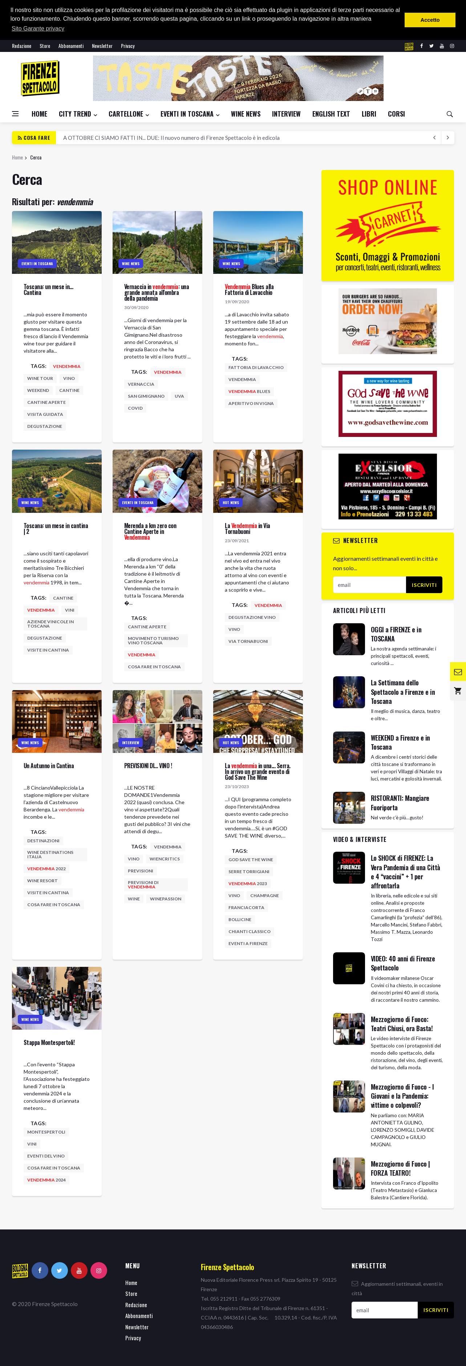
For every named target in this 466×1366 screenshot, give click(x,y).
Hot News (231, 502)
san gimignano (146, 396)
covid (135, 408)
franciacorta (246, 907)
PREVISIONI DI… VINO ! (148, 765)
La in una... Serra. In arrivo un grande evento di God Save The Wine (258, 771)
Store (45, 45)
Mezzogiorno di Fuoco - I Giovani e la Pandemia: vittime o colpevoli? (402, 1096)
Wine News (245, 113)
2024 (46, 1180)
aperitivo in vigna (251, 403)
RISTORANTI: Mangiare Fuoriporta (400, 802)
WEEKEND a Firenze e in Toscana (400, 742)
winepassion (165, 898)
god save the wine (250, 859)
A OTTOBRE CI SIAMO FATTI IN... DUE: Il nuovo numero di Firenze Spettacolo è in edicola (171, 137)
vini (69, 610)
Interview (286, 113)
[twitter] (431, 46)
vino (69, 378)
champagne (264, 895)
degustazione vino (252, 617)
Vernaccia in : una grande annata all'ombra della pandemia (156, 292)
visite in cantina (48, 650)
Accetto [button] (430, 20)
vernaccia (141, 384)
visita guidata (45, 414)
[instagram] (452, 46)
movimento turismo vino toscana (153, 640)
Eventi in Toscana (187, 113)
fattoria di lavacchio (256, 367)
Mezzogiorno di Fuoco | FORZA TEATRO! (400, 1168)
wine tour (40, 378)
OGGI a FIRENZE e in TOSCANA (396, 634)
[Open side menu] (15, 113)
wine (134, 898)
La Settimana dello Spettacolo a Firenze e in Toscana (403, 691)
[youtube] (441, 46)
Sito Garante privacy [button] (38, 28)
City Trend (75, 113)
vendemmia (242, 379)
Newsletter (102, 45)
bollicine (239, 919)
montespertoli (46, 1132)
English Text (331, 113)
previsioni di (143, 884)
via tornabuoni (248, 641)
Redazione (21, 45)
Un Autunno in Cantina (49, 765)
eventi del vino (46, 1156)
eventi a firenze (248, 943)
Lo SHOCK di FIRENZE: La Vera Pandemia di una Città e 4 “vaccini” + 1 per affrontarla (405, 871)
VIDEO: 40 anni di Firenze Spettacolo (403, 963)
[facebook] (421, 46)
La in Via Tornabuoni (247, 528)
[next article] (434, 137)
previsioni (140, 870)
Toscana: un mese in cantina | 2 (56, 528)
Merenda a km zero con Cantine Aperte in (150, 531)
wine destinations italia (50, 854)
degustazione (44, 426)
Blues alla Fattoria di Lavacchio (249, 289)
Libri (369, 113)
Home (39, 113)
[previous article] (447, 137)
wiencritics (165, 859)
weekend (38, 390)
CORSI (396, 113)
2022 (46, 868)
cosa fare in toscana (154, 666)
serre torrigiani (249, 871)
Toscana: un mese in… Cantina (48, 289)
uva (179, 396)
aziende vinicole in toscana (50, 624)
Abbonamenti (71, 45)
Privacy (127, 45)
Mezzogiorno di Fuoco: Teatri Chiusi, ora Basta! (402, 1023)
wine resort (42, 880)
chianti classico (249, 931)
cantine (69, 390)
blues (249, 391)
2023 (247, 883)
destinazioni (43, 840)
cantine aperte (46, 402)
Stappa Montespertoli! (49, 1042)
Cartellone (126, 113)
